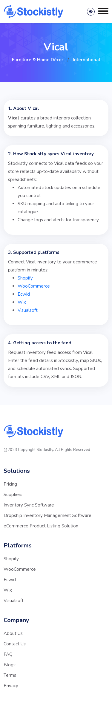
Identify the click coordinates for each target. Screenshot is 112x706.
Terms (10, 675)
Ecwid (24, 294)
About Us (13, 633)
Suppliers (13, 495)
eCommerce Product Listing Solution (41, 526)
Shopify (25, 278)
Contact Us (15, 644)
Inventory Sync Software (29, 505)
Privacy (11, 686)
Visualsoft (28, 310)
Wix (22, 302)
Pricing (10, 484)
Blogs (10, 665)
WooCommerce (34, 286)
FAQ (8, 654)
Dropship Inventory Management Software (47, 515)
